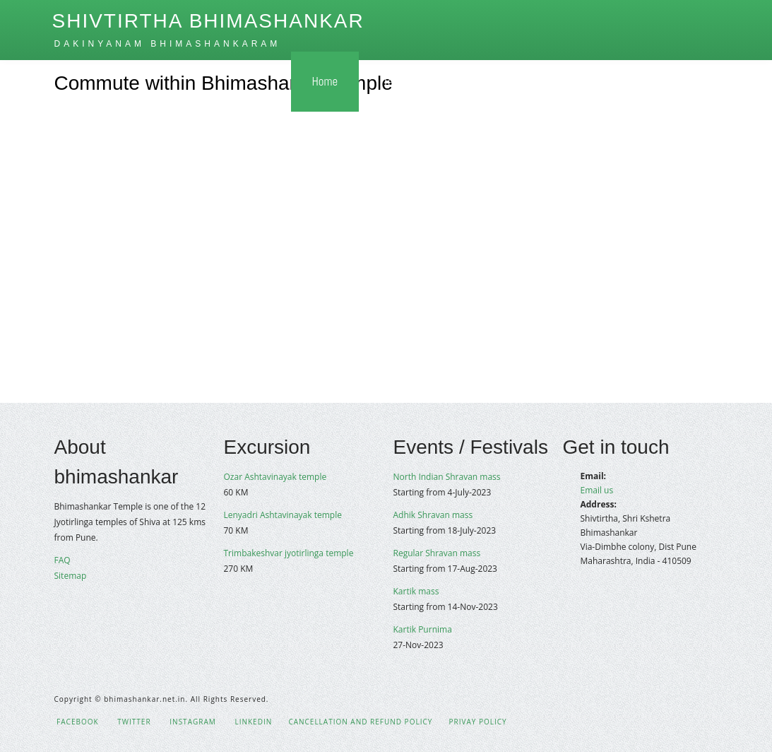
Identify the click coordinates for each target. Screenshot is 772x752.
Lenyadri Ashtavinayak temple (283, 515)
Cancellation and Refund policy (360, 722)
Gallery (591, 81)
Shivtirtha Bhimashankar (208, 21)
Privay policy (477, 722)
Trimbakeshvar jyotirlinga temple (289, 553)
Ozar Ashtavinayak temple (275, 477)
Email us (597, 490)
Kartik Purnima (422, 629)
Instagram (191, 722)
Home (325, 81)
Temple (402, 81)
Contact (670, 81)
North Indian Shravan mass (447, 477)
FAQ (62, 560)
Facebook (76, 722)
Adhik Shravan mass (433, 515)
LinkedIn (252, 722)
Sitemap (70, 576)
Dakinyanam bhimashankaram (167, 44)
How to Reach (499, 81)
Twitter (133, 722)
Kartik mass (416, 591)
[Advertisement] (386, 265)
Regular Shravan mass (437, 553)
